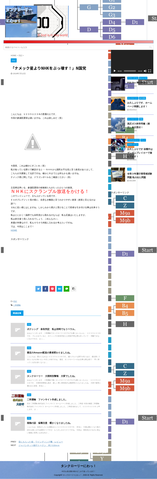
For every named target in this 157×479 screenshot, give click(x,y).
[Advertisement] (32, 94)
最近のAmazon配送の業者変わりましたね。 (49, 352)
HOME (14, 230)
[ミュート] (145, 71)
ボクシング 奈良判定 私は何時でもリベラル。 (52, 329)
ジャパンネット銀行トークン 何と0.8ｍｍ (39, 445)
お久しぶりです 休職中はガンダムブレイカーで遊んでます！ (140, 153)
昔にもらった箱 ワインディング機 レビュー (40, 442)
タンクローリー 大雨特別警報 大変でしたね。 (52, 376)
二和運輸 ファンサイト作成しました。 (47, 399)
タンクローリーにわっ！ (78, 466)
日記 (15, 301)
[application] (132, 62)
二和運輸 (17, 305)
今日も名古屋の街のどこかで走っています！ (78, 471)
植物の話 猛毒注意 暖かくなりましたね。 (49, 423)
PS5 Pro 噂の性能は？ (138, 83)
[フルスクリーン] (149, 71)
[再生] (114, 71)
